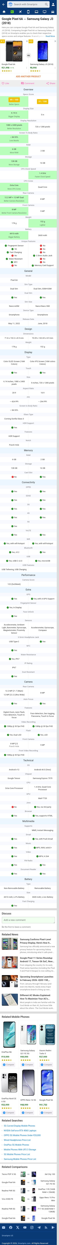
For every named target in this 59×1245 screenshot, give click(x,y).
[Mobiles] (28, 12)
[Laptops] (36, 12)
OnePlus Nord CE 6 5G (8, 1100)
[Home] (4, 12)
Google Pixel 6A (8, 64)
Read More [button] (50, 36)
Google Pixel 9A (46, 1100)
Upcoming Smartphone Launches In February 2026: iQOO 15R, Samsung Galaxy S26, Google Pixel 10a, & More (37, 978)
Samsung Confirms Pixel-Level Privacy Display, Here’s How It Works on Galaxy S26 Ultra (35, 941)
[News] (12, 12)
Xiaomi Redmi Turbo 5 (45, 1052)
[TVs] (45, 12)
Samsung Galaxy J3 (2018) (41, 64)
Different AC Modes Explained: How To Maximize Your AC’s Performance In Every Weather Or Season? (36, 997)
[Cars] (53, 12)
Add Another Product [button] (28, 76)
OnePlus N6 (6, 1052)
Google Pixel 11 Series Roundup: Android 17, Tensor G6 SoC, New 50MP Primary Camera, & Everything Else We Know (36, 960)
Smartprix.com (24, 1243)
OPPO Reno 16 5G (28, 1100)
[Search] (28, 4)
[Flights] (20, 12)
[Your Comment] (28, 920)
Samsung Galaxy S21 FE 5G (27, 1052)
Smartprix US (7, 1235)
